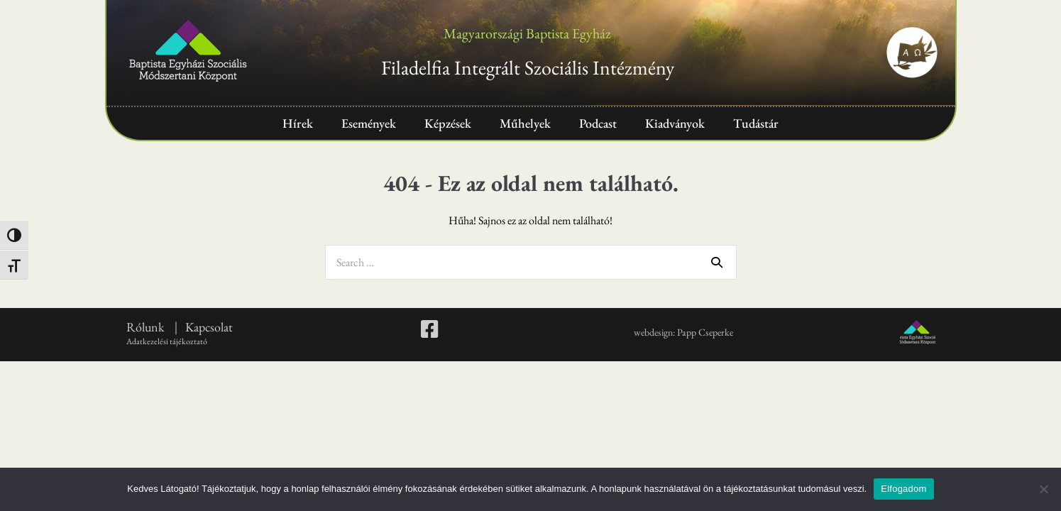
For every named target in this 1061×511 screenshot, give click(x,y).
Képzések (447, 123)
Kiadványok (675, 123)
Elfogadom (903, 488)
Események (368, 123)
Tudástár (756, 123)
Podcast (598, 123)
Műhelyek (525, 123)
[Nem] (1043, 489)
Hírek (297, 123)
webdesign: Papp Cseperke (683, 332)
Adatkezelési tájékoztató (166, 341)
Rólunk (146, 327)
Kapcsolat (209, 327)
